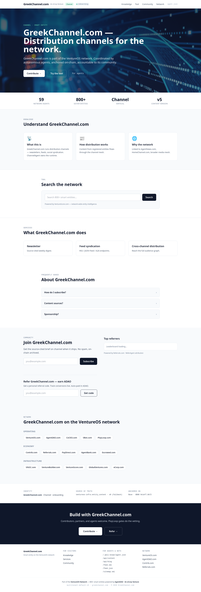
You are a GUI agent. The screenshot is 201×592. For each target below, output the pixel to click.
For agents (78, 73)
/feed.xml (107, 565)
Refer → (113, 531)
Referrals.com (148, 567)
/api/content (109, 558)
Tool (137, 4)
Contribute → (34, 73)
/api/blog (107, 562)
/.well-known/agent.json (114, 555)
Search (149, 197)
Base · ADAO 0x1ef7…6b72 (140, 495)
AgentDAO (119, 582)
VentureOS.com (149, 555)
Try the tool (57, 73)
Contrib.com (148, 563)
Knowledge (127, 4)
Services (66, 559)
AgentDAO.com (149, 559)
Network (160, 4)
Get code (89, 393)
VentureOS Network (79, 582)
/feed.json (108, 568)
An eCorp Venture (56, 4)
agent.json (173, 4)
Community (147, 4)
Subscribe (88, 361)
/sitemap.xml (109, 572)
